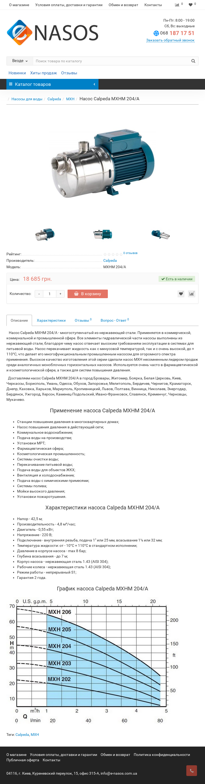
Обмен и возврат (123, 5)
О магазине (19, 5)
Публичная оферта (22, 760)
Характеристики (51, 320)
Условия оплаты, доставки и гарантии (68, 5)
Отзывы (69, 72)
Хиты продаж (43, 72)
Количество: (20, 293)
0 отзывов (130, 253)
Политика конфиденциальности (162, 754)
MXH (70, 99)
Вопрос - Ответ (115, 320)
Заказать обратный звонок (170, 40)
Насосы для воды (26, 99)
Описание (19, 320)
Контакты (153, 5)
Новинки (17, 72)
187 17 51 (177, 33)
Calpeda (54, 99)
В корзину (88, 293)
